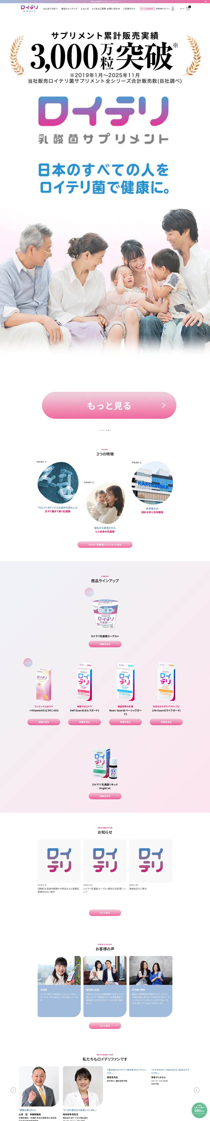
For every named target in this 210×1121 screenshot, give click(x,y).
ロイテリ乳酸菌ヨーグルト (79, 1061)
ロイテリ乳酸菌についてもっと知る (105, 123)
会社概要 (71, 1077)
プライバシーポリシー (124, 1077)
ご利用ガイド (129, 8)
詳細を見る (105, 223)
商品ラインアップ (69, 8)
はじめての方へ (50, 8)
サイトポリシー (142, 1077)
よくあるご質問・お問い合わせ (106, 8)
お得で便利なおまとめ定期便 (81, 1072)
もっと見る (105, 491)
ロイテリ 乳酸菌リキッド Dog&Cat (142, 1061)
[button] (13, 669)
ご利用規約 (82, 1077)
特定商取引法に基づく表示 (101, 1077)
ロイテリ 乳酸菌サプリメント (108, 1061)
